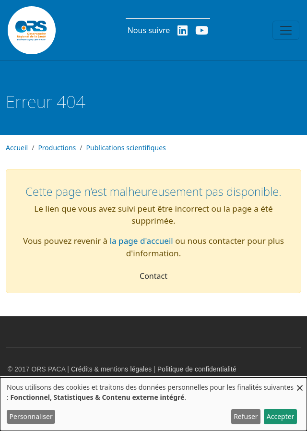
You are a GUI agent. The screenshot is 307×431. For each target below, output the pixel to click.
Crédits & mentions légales (111, 369)
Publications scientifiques (126, 147)
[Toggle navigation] (285, 30)
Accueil (17, 147)
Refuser (246, 416)
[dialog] (153, 404)
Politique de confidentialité (196, 369)
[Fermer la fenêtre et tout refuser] (300, 383)
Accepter (281, 416)
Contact (153, 276)
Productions (57, 147)
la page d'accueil (141, 240)
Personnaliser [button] (31, 416)
